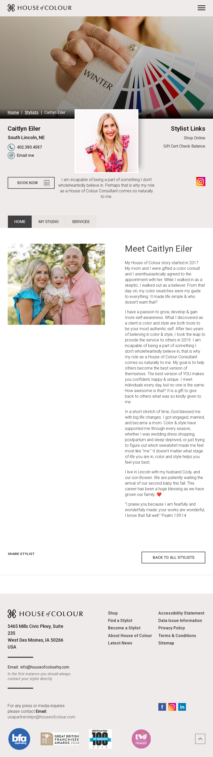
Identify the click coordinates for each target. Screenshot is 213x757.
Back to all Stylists (173, 557)
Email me (25, 155)
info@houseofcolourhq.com (44, 667)
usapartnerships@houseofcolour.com (41, 717)
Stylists (32, 112)
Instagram (200, 181)
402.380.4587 (29, 147)
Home (13, 112)
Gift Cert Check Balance (184, 146)
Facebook (162, 707)
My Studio (49, 221)
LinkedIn (182, 707)
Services (80, 221)
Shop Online (194, 138)
